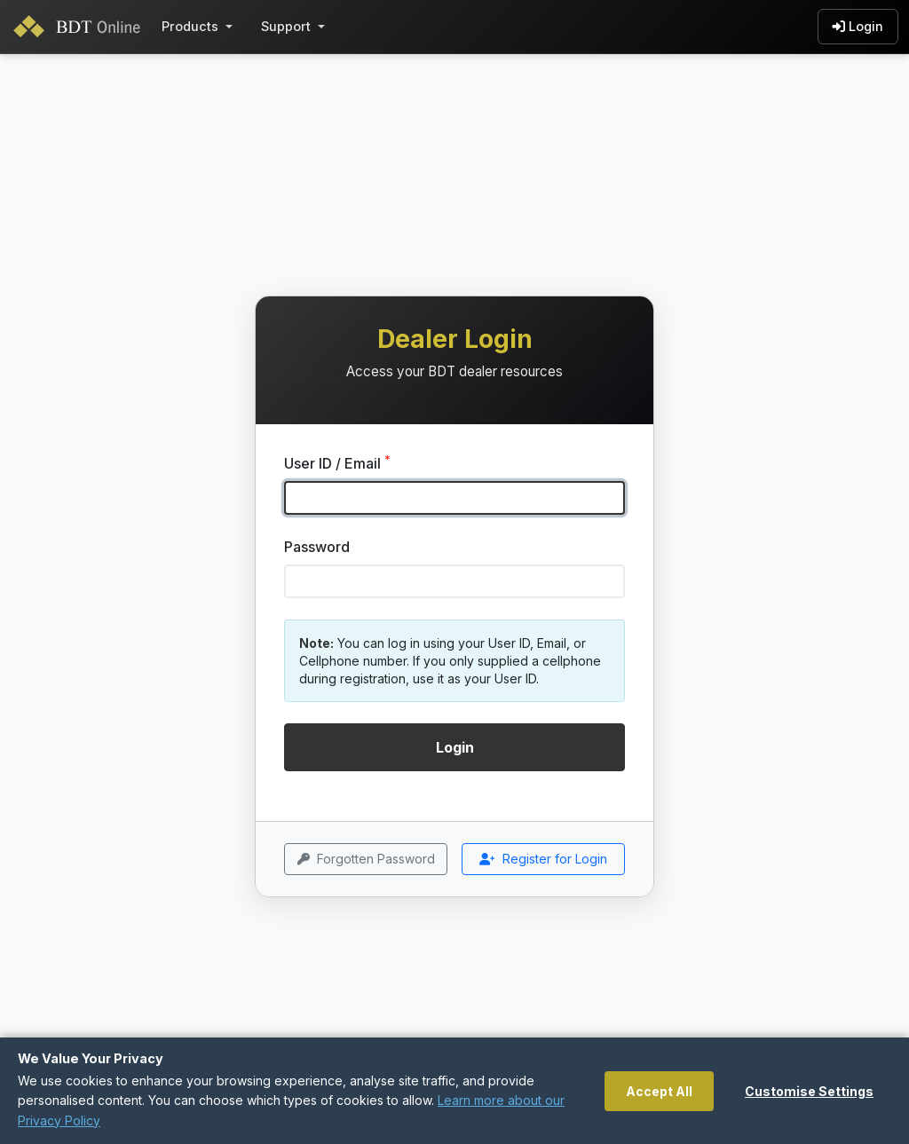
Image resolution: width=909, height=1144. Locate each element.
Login (858, 26)
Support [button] (286, 26)
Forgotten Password (366, 859)
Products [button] (190, 26)
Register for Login (543, 859)
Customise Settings (809, 1091)
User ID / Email (337, 462)
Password (317, 547)
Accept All (659, 1091)
